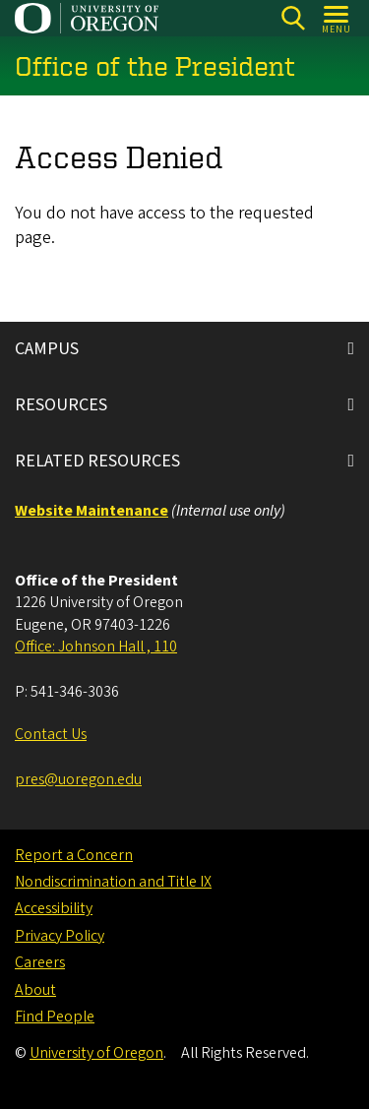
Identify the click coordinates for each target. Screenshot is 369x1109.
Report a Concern (74, 855)
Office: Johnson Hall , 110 (96, 646)
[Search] (292, 18)
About (35, 990)
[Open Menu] (337, 18)
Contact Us (51, 734)
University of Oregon (96, 1053)
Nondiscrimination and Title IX (113, 882)
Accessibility (53, 908)
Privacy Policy (59, 936)
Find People (54, 1016)
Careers (40, 962)
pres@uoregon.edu (78, 779)
